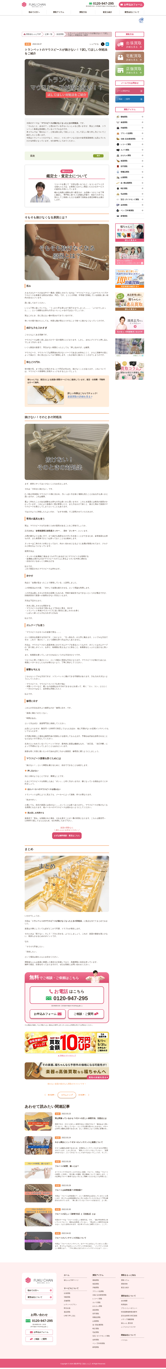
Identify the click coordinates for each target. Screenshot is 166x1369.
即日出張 (67, 1309)
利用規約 (124, 1306)
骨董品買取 (96, 1318)
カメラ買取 (96, 1304)
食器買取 (95, 1285)
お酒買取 (95, 1322)
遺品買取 (67, 1313)
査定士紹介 (125, 1289)
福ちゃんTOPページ (71, 1281)
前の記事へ (47, 1096)
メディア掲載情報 (127, 1321)
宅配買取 (67, 1298)
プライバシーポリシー (129, 1309)
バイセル (124, 1341)
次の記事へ (86, 1096)
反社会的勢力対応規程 (129, 1317)
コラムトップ (67, 1095)
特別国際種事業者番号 (129, 1313)
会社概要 (124, 1302)
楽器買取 (95, 1311)
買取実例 (124, 1285)
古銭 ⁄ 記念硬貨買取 (99, 1296)
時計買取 (95, 1330)
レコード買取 (97, 1300)
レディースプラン (70, 1306)
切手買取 (95, 1315)
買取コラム (125, 1281)
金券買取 (95, 1341)
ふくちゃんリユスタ (128, 1328)
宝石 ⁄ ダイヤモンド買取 (101, 1337)
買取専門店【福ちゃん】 (82, 1365)
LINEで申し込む (70, 1317)
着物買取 (95, 1281)
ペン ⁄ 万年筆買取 (98, 1345)
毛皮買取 (95, 1333)
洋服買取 (95, 1289)
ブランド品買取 (98, 1292)
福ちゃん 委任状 (127, 1324)
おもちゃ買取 (97, 1307)
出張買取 (67, 1294)
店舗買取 (67, 1302)
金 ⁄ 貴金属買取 (97, 1326)
